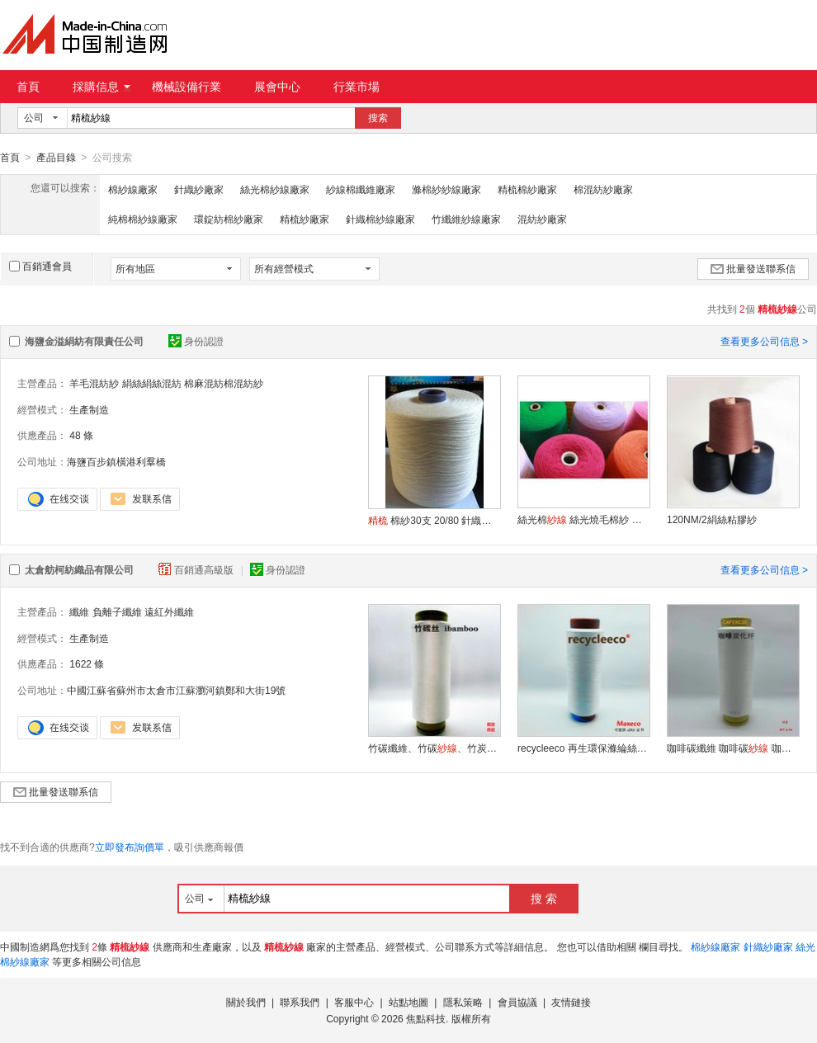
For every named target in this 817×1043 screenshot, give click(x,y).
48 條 (81, 435)
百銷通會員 (40, 265)
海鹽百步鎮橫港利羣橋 (116, 461)
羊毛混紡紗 (94, 383)
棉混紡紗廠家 (603, 189)
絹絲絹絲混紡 (152, 383)
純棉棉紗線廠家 (142, 218)
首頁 (28, 86)
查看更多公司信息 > (764, 341)
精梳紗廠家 (304, 218)
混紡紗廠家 (542, 218)
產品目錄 (56, 157)
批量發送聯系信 (753, 268)
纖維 (79, 611)
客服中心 (354, 1002)
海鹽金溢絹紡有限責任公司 (84, 341)
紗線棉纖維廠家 (360, 189)
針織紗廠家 (199, 189)
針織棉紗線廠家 (380, 218)
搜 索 (544, 897)
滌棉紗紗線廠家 (446, 189)
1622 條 (86, 663)
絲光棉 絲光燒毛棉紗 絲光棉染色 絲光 (583, 519)
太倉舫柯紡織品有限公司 (79, 569)
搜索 (378, 118)
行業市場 (356, 86)
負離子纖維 (117, 611)
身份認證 (196, 341)
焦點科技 (426, 1018)
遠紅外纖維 (169, 611)
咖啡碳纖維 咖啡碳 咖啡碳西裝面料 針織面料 (733, 747)
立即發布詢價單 (129, 846)
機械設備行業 (186, 86)
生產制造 (89, 409)
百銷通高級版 (197, 569)
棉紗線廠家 (133, 189)
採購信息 (101, 86)
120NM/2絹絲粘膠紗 (712, 519)
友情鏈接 (571, 1002)
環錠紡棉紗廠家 (228, 218)
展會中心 (277, 86)
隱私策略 (463, 1002)
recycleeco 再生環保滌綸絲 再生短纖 (583, 747)
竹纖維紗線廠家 (466, 218)
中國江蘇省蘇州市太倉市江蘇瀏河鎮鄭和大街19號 (176, 690)
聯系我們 (299, 1002)
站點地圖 (408, 1002)
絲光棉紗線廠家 (274, 189)
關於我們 (246, 1002)
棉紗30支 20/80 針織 (434, 520)
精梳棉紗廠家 (527, 189)
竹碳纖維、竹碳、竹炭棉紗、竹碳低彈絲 (434, 747)
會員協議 (517, 1002)
